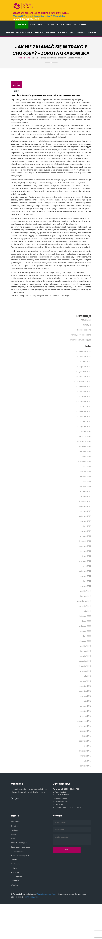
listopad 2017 (85, 743)
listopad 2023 (85, 523)
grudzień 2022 (85, 563)
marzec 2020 (85, 658)
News (72, 32)
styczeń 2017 (85, 793)
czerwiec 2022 (85, 588)
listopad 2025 (85, 403)
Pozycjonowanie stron (46, 921)
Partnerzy (50, 32)
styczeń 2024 (85, 513)
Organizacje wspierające (80, 367)
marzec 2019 (85, 698)
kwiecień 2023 (85, 543)
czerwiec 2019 (85, 688)
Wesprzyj (81, 32)
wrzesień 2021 (85, 633)
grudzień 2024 (85, 458)
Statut (41, 24)
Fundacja (14, 857)
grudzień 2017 (85, 738)
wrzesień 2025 (85, 413)
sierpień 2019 (85, 683)
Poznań (14, 887)
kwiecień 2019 (85, 693)
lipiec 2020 (86, 648)
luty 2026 (87, 388)
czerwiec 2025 (85, 428)
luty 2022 (87, 608)
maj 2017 (87, 773)
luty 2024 (87, 508)
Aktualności (86, 347)
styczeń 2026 (85, 393)
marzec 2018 (85, 723)
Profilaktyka (15, 891)
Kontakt (92, 32)
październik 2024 (84, 468)
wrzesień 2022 (85, 573)
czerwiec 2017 (85, 768)
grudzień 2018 (85, 713)
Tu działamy (66, 24)
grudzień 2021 (85, 618)
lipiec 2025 (86, 423)
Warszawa (15, 908)
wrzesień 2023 (85, 533)
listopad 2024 (85, 463)
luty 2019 (87, 703)
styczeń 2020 (85, 668)
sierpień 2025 (85, 418)
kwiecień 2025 (85, 438)
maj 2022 (87, 593)
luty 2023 (87, 553)
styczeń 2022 (85, 613)
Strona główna (24, 58)
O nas (32, 24)
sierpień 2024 (85, 478)
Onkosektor (52, 24)
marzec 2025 (85, 443)
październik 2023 (84, 528)
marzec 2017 (85, 783)
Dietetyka (87, 352)
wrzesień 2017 (85, 753)
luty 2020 (87, 663)
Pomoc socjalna (84, 357)
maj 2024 (87, 493)
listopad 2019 (85, 678)
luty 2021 (87, 638)
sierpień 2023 (85, 538)
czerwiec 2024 (84, 488)
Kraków (13, 861)
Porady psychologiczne (81, 362)
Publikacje (62, 32)
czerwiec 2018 (85, 718)
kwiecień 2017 (85, 778)
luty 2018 (87, 728)
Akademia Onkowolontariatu (19, 32)
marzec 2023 (85, 548)
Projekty (39, 32)
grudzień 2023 (85, 518)
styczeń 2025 (85, 453)
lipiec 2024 (86, 483)
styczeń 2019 (85, 708)
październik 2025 (84, 408)
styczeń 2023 (85, 558)
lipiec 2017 (86, 763)
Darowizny (22, 24)
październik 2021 (84, 628)
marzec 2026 (85, 383)
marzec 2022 (85, 603)
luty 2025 (87, 448)
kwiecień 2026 (85, 378)
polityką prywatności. (32, 924)
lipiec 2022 (86, 583)
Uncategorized (16, 904)
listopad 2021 (85, 623)
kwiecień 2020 (85, 653)
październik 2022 (84, 568)
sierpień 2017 (85, 758)
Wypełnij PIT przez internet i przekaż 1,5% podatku (39, 16)
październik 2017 (84, 748)
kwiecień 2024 (85, 498)
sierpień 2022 (85, 578)
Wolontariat (80, 24)
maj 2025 (87, 433)
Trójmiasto (15, 899)
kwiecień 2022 (85, 598)
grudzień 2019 (85, 673)
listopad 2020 (85, 643)
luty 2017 (87, 788)
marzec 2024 (85, 503)
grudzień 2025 (85, 398)
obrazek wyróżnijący (18, 870)
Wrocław (14, 912)
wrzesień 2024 (85, 473)
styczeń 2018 (85, 733)
